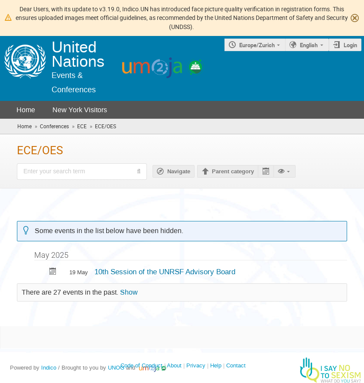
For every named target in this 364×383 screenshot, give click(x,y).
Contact (236, 365)
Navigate (178, 171)
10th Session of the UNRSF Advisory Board (164, 271)
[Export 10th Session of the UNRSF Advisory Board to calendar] (52, 272)
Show (129, 292)
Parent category (233, 171)
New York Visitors (79, 109)
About (174, 365)
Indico (48, 367)
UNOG (116, 367)
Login (350, 45)
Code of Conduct (141, 365)
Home (25, 109)
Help (215, 365)
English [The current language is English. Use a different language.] (309, 45)
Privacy (195, 365)
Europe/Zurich (257, 45)
